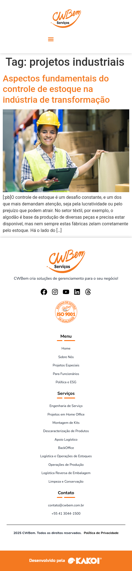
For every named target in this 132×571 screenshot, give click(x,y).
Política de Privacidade (101, 533)
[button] (50, 39)
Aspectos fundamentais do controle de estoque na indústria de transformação (56, 89)
